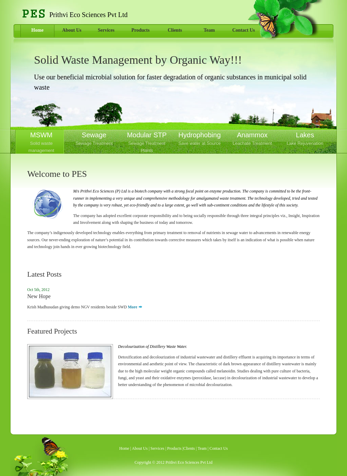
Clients (175, 30)
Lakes (305, 139)
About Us (71, 30)
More (132, 307)
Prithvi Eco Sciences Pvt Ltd (188, 462)
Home (37, 30)
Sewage (94, 139)
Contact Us (243, 30)
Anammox (252, 139)
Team (209, 30)
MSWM (41, 142)
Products (140, 30)
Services (106, 30)
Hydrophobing (199, 139)
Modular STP (146, 142)
